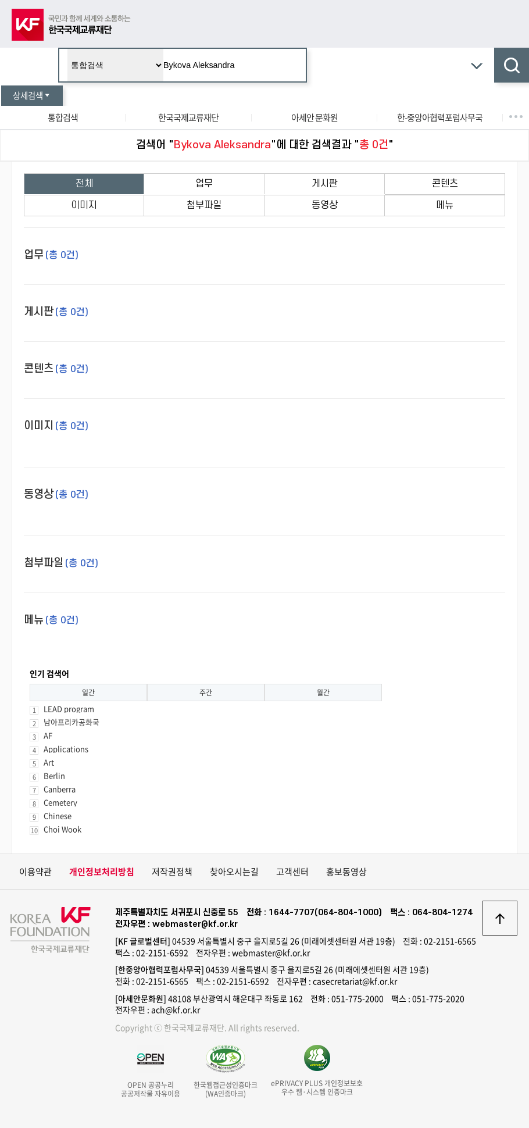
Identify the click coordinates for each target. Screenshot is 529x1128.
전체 (84, 184)
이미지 (84, 205)
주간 (205, 692)
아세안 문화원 (314, 117)
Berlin (54, 775)
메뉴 (444, 205)
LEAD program (69, 708)
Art (49, 762)
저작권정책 (172, 871)
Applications (66, 748)
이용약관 (35, 871)
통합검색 (63, 117)
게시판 (325, 184)
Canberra (60, 788)
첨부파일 (204, 205)
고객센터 (292, 871)
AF (48, 735)
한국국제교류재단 (188, 117)
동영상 (325, 205)
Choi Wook (62, 828)
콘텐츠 (445, 184)
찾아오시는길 (234, 871)
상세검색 (32, 95)
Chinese (58, 815)
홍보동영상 (346, 871)
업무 (204, 184)
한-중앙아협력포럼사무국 (439, 117)
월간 (323, 692)
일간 (88, 692)
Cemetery (60, 802)
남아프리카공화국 (71, 722)
